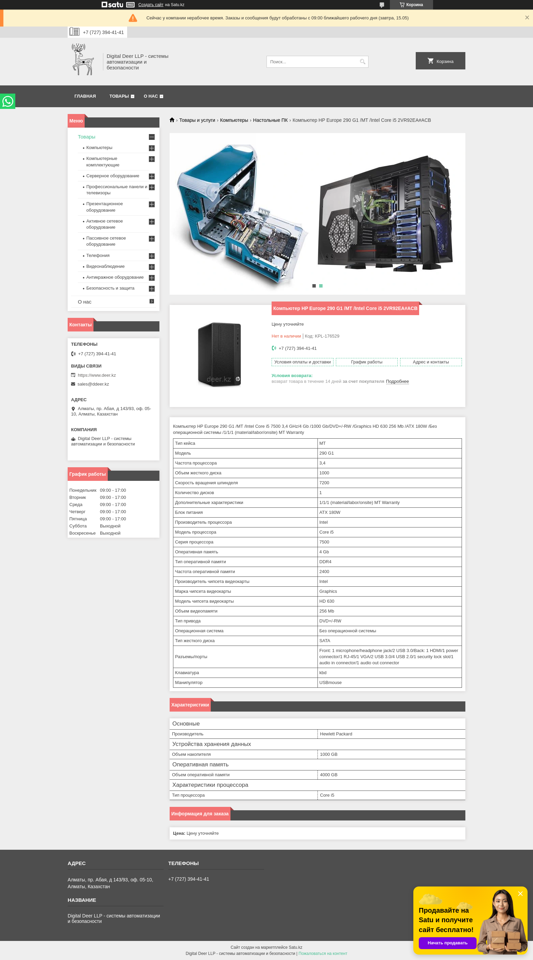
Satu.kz (295, 947)
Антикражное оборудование (115, 277)
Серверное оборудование (112, 175)
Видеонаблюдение (105, 266)
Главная (85, 96)
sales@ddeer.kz (93, 384)
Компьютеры (234, 120)
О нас (151, 96)
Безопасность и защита (110, 288)
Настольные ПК (270, 120)
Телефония (97, 255)
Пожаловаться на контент (322, 953)
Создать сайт (151, 4)
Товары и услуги (197, 120)
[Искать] (362, 62)
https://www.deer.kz (97, 375)
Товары (119, 96)
